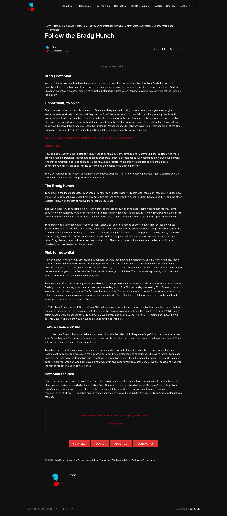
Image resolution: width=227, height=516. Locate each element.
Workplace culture (150, 25)
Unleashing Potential (101, 25)
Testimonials (103, 6)
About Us (67, 6)
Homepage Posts (71, 25)
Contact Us (120, 6)
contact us (146, 443)
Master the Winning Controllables (82, 460)
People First (105, 460)
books (100, 443)
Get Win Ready (53, 25)
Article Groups (139, 6)
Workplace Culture (121, 460)
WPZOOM (195, 508)
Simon (55, 47)
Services (84, 6)
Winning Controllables (126, 25)
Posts (86, 25)
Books (183, 6)
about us (121, 443)
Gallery (158, 6)
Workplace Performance (143, 460)
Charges (170, 6)
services (79, 443)
